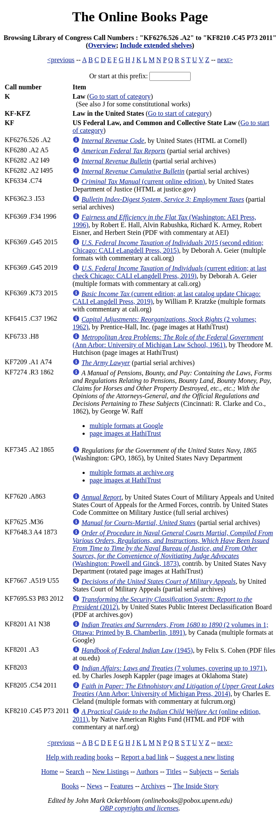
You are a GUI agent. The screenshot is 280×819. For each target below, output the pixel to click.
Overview (102, 45)
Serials (229, 771)
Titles (173, 771)
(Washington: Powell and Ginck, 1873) (172, 548)
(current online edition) (143, 181)
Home (49, 771)
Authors (147, 771)
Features (121, 786)
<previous (60, 59)
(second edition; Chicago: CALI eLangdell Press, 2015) (167, 246)
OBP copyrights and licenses (139, 808)
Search (75, 771)
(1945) (137, 650)
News (94, 786)
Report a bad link (144, 757)
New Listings (110, 771)
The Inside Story (196, 786)
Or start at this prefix (117, 76)
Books (70, 786)
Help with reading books (79, 757)
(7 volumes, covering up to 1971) (173, 668)
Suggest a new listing (205, 757)
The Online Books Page (140, 16)
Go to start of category (120, 96)
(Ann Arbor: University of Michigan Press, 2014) (173, 689)
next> (225, 59)
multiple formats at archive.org (131, 472)
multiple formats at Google (126, 425)
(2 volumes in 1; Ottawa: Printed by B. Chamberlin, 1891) (170, 628)
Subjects (200, 771)
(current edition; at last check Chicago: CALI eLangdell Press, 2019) (169, 272)
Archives (153, 786)
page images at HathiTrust (125, 433)
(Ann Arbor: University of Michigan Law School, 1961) (167, 341)
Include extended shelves (156, 45)
